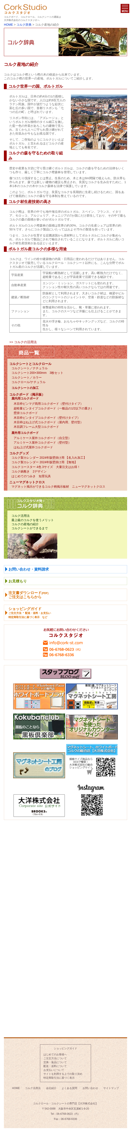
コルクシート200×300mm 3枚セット (37, 372)
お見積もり (17, 581)
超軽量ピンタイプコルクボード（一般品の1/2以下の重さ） (53, 408)
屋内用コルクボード (25, 398)
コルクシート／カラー (26, 377)
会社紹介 (51, 1088)
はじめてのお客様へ (55, 1054)
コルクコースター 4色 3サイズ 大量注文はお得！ (45, 467)
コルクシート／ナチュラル (29, 368)
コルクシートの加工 (25, 388)
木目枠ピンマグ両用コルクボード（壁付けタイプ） (48, 403)
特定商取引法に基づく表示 (59, 1077)
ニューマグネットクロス (27, 482)
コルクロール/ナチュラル (28, 382)
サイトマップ (111, 1088)
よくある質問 (69, 1088)
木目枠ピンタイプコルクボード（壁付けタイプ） (47, 417)
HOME (8, 24)
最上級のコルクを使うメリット (32, 520)
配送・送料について (55, 1066)
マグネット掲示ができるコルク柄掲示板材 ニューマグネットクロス (58, 486)
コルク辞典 (24, 24)
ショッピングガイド (65, 1048)
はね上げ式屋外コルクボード (33, 447)
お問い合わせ (90, 1088)
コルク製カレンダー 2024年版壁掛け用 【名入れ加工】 (48, 457)
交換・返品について (55, 1062)
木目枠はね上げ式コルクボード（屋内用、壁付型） (48, 422)
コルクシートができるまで (29, 528)
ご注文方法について (55, 1058)
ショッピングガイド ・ (29, 613)
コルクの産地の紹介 (25, 524)
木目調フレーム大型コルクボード (36, 426)
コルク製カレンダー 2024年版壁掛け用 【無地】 (44, 462)
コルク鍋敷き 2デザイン (28, 471)
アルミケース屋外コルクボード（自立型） (42, 438)
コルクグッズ (19, 453)
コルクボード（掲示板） (27, 394)
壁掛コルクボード (26, 413)
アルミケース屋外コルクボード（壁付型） (42, 442)
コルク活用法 (20, 515)
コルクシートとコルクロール (30, 364)
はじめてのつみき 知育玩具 (31, 476)
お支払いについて (53, 1070)
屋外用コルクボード (25, 432)
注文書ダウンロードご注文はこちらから (28, 595)
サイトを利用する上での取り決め (62, 1073)
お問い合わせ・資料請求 (28, 569)
